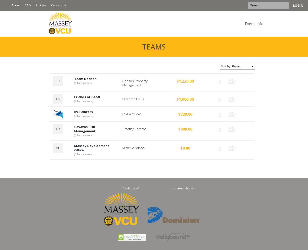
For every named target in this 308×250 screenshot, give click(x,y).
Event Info (254, 23)
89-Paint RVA (131, 114)
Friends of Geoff (87, 97)
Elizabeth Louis (133, 99)
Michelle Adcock (133, 148)
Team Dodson (85, 79)
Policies (41, 5)
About (16, 5)
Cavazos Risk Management (85, 129)
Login (298, 5)
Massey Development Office (91, 148)
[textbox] (268, 5)
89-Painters (83, 112)
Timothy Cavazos (134, 129)
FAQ (28, 5)
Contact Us (59, 5)
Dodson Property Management (135, 83)
